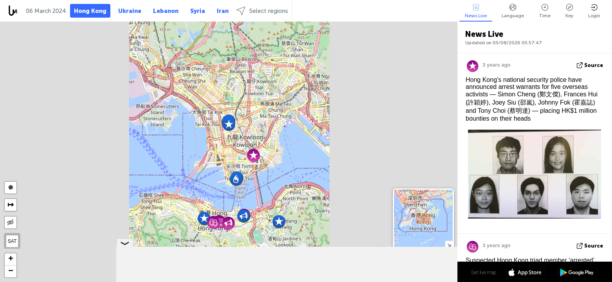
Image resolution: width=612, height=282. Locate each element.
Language (513, 11)
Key (569, 11)
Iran (223, 10)
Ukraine (129, 10)
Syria (197, 10)
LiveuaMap (384, 278)
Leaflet (333, 278)
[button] (228, 124)
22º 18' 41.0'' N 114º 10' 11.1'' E (425, 272)
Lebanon (165, 10)
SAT (12, 241)
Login (594, 11)
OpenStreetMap (413, 278)
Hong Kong (90, 10)
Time (545, 11)
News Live (476, 11)
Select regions (262, 10)
